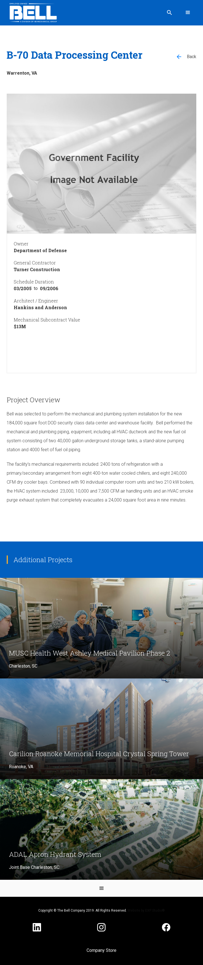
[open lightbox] (101, 163)
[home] (32, 13)
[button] (188, 12)
